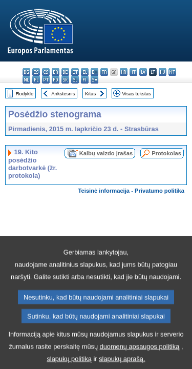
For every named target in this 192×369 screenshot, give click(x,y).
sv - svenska (94, 80)
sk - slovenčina (65, 80)
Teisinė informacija (104, 191)
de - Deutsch (65, 72)
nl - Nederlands (26, 80)
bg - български (26, 72)
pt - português (46, 80)
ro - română (55, 80)
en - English (94, 72)
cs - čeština (46, 72)
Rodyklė (25, 93)
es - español (36, 72)
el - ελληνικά (85, 72)
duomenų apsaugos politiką (140, 356)
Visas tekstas (136, 93)
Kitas (90, 93)
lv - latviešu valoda (143, 72)
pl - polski (36, 80)
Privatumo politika (159, 191)
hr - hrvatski (123, 72)
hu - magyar (162, 72)
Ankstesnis (63, 93)
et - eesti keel (75, 72)
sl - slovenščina (75, 80)
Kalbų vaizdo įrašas (106, 153)
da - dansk (55, 72)
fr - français (104, 72)
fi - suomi (85, 80)
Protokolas (166, 153)
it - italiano (133, 72)
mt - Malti (172, 72)
